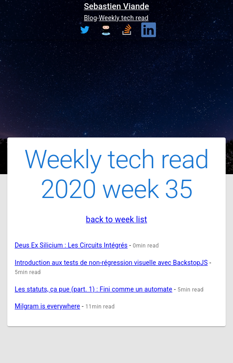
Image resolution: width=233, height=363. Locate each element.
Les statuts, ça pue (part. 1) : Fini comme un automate (93, 289)
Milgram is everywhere (47, 306)
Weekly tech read (124, 18)
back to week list (116, 219)
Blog (90, 18)
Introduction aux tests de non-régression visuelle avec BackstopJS (111, 262)
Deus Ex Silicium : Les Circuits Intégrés (71, 245)
